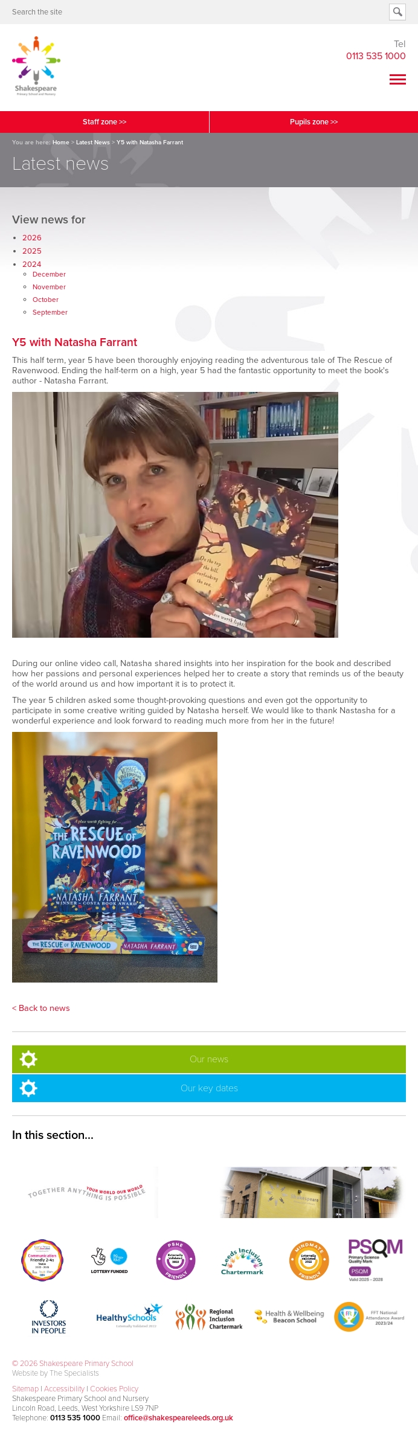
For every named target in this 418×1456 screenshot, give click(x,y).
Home (61, 142)
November (49, 287)
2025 (32, 251)
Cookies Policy (114, 1389)
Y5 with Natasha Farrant (74, 342)
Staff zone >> (104, 122)
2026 (32, 238)
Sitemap (25, 1389)
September (50, 312)
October (46, 299)
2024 (31, 264)
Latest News (93, 142)
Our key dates (209, 1088)
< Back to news (41, 1008)
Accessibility (64, 1389)
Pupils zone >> (314, 122)
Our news (209, 1059)
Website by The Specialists (55, 1373)
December (49, 274)
